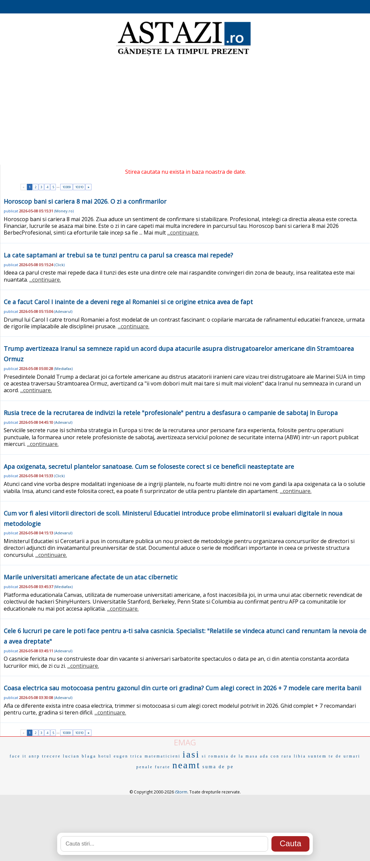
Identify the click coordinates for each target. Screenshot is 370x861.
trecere (51, 755)
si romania (215, 756)
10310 (79, 187)
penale (144, 767)
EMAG (185, 742)
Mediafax (63, 368)
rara (287, 756)
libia (300, 756)
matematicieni (163, 756)
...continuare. (183, 232)
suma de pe (218, 766)
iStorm (181, 792)
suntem (317, 755)
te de (335, 756)
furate (162, 767)
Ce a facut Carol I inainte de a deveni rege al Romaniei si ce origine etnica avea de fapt (128, 302)
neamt (186, 765)
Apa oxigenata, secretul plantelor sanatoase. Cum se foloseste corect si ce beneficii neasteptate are (149, 466)
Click (59, 264)
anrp (34, 756)
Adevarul (63, 311)
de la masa (244, 756)
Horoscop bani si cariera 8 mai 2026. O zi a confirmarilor (85, 201)
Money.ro (64, 210)
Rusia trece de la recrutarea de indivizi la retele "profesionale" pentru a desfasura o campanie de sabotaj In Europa (171, 413)
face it (18, 756)
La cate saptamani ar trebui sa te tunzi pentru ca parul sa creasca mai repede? (118, 255)
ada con (270, 756)
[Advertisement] (185, 111)
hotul (105, 756)
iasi (191, 754)
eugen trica (128, 756)
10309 (66, 187)
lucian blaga (79, 755)
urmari (351, 756)
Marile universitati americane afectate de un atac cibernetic (91, 577)
